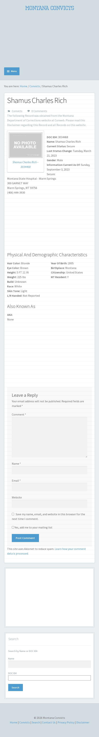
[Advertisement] (49, 39)
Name (16, 463)
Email (16, 480)
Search (36, 722)
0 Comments (39, 111)
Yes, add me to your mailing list (32, 527)
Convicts (34, 86)
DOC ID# (12, 673)
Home (23, 86)
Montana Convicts (49, 8)
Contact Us (49, 722)
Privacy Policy (66, 722)
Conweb (60, 120)
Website (17, 497)
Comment (19, 414)
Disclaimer (13, 125)
